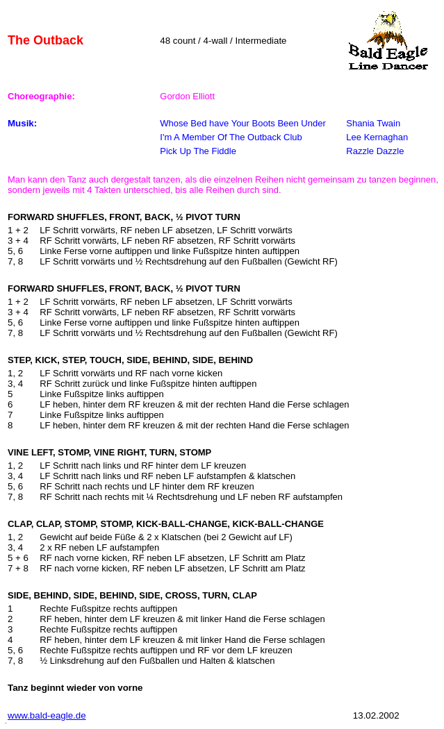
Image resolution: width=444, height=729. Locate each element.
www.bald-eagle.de (47, 715)
